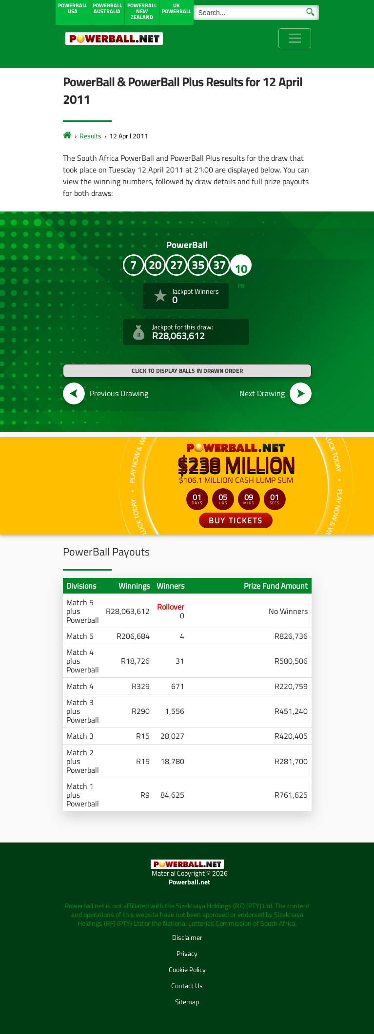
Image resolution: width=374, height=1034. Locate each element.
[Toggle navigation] (294, 38)
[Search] (256, 12)
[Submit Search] (310, 11)
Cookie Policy (187, 969)
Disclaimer (187, 937)
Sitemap (187, 1001)
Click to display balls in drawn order (187, 370)
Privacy (187, 953)
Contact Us (187, 985)
